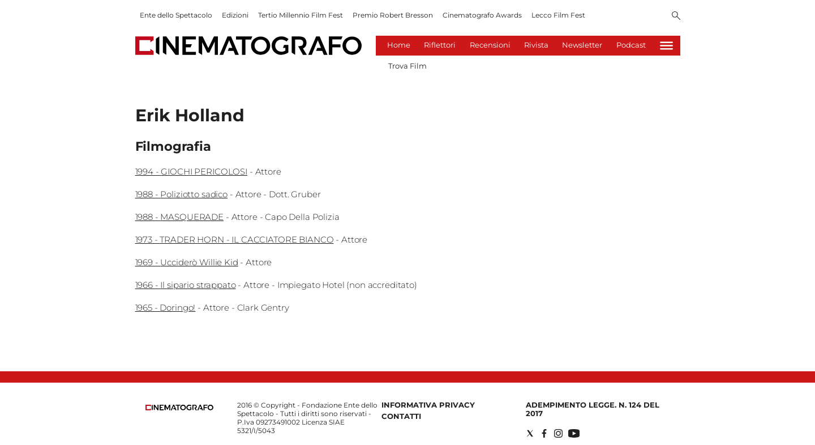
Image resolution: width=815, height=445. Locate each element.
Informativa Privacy (428, 404)
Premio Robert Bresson (393, 15)
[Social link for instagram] (558, 433)
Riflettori (440, 44)
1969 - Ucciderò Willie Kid (186, 262)
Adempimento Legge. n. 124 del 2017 (592, 409)
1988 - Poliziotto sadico (181, 194)
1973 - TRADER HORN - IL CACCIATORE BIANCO (234, 239)
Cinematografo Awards (482, 15)
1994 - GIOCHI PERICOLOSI (191, 171)
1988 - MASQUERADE (179, 216)
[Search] (676, 16)
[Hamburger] (666, 45)
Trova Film (407, 65)
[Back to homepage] (179, 408)
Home (398, 44)
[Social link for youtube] (574, 433)
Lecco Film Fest (558, 15)
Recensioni (490, 44)
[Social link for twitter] (530, 433)
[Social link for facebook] (544, 433)
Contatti (401, 416)
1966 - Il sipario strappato (185, 284)
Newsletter (582, 44)
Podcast (631, 44)
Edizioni (235, 15)
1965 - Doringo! (165, 307)
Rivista (536, 44)
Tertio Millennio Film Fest (300, 15)
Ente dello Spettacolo (176, 15)
